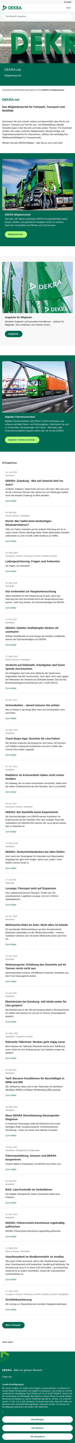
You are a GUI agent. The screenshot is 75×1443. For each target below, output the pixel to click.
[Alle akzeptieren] (37, 1438)
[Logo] (13, 8)
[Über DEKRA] (14, 90)
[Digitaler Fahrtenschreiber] (37, 440)
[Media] (21, 90)
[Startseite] (5, 90)
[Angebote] (37, 334)
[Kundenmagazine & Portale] (33, 90)
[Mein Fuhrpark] (13, 1325)
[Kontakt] (67, 2)
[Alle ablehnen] (37, 1429)
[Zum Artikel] (37, 487)
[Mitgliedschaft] (37, 234)
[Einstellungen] (37, 1421)
